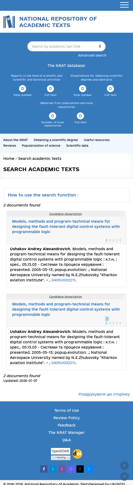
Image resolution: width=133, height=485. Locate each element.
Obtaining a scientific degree (56, 140)
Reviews (9, 145)
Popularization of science (41, 145)
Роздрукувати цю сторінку (104, 394)
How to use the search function (43, 195)
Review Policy (66, 418)
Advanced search (92, 55)
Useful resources (97, 140)
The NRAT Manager (66, 432)
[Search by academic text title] (66, 46)
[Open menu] (124, 5)
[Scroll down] (124, 476)
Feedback (67, 425)
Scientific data (77, 145)
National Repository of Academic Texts (58, 21)
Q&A (66, 440)
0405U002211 (63, 280)
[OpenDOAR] (60, 452)
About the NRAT (15, 140)
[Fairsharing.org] (60, 458)
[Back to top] (124, 465)
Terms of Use (66, 410)
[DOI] (77, 454)
